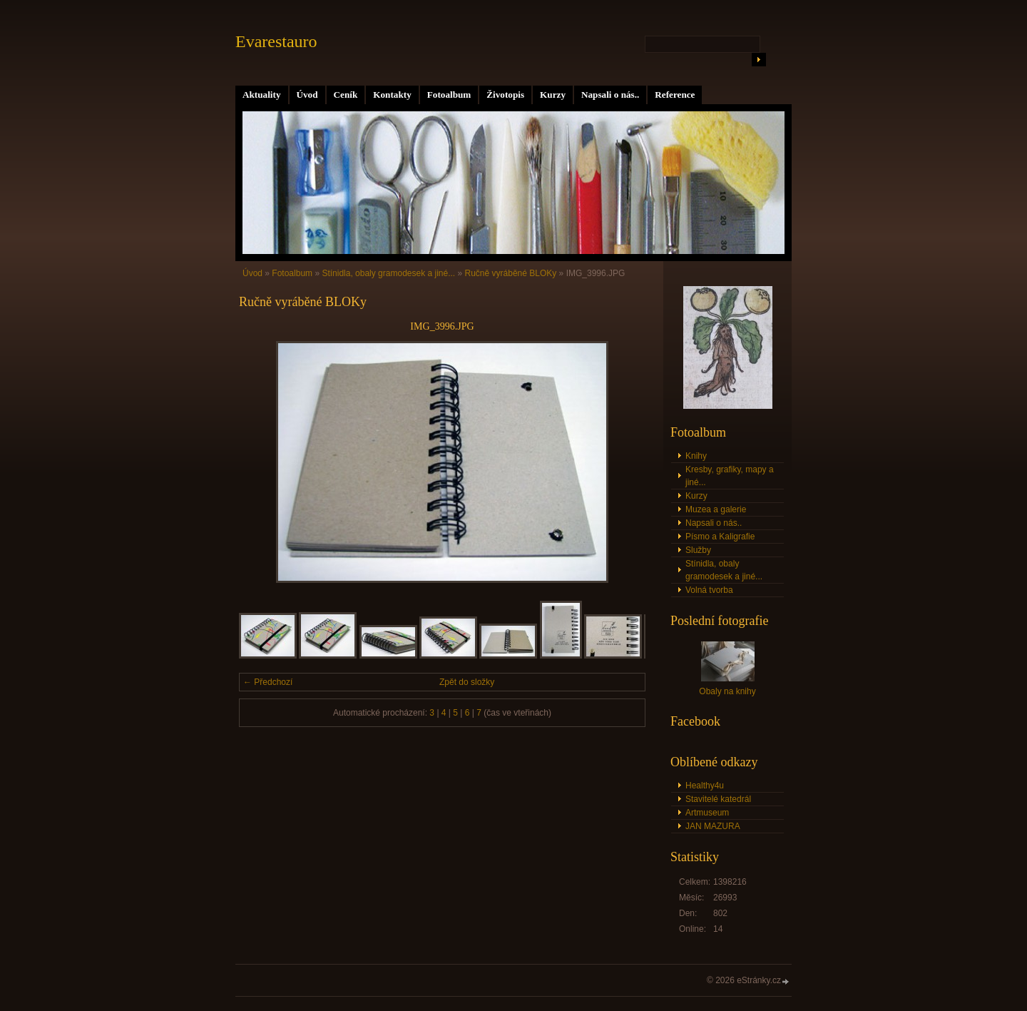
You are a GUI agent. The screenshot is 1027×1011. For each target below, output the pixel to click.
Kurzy (553, 94)
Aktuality (261, 94)
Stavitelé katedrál (718, 799)
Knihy (696, 456)
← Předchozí (267, 682)
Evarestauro (276, 41)
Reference (675, 94)
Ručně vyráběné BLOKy (511, 273)
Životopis (505, 94)
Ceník (346, 94)
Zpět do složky (466, 682)
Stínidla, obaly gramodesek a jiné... (388, 273)
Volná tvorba (709, 590)
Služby (698, 550)
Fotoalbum (449, 94)
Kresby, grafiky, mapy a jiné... (729, 475)
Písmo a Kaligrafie (720, 537)
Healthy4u (704, 786)
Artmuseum (707, 813)
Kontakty (392, 94)
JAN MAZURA (712, 826)
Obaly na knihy (727, 691)
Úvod (307, 94)
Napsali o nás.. (610, 94)
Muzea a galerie (715, 509)
